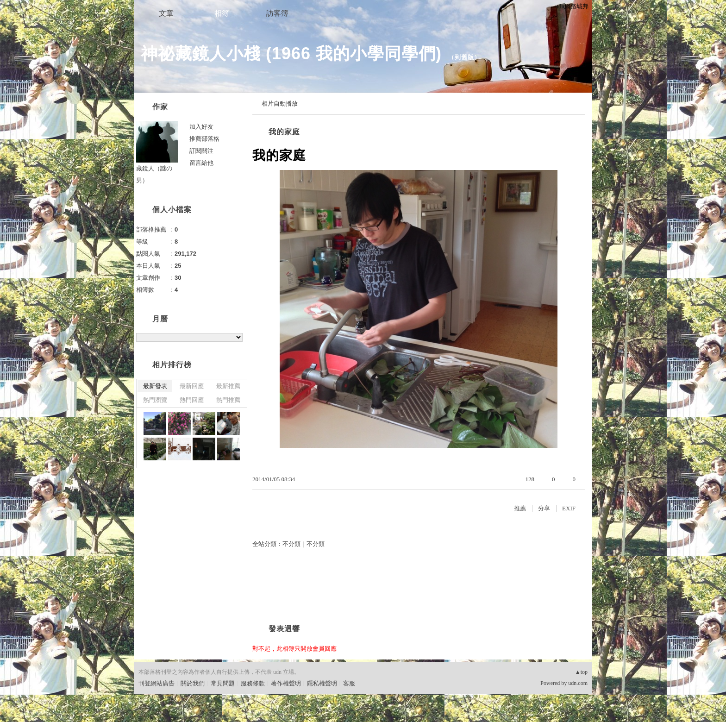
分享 (544, 508)
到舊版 (464, 57)
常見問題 (223, 683)
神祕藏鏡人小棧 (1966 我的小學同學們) (291, 53)
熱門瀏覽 (155, 399)
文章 (166, 13)
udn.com (578, 683)
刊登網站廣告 (156, 683)
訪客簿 (277, 13)
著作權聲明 (286, 683)
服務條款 (253, 683)
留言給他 (201, 162)
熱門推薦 (228, 399)
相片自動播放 (280, 103)
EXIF (569, 508)
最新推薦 (228, 386)
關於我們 (193, 683)
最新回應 (192, 386)
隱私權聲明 (322, 683)
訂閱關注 (201, 150)
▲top (581, 672)
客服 (349, 683)
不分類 (291, 543)
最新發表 (155, 386)
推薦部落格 (204, 138)
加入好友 (201, 126)
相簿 (221, 13)
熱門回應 (192, 399)
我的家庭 (284, 132)
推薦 (520, 508)
